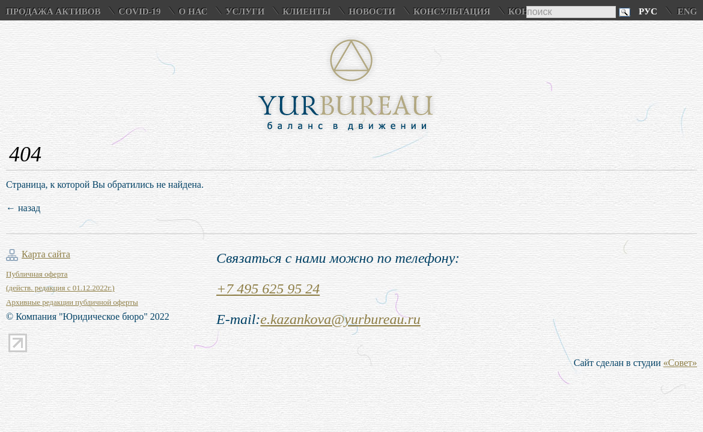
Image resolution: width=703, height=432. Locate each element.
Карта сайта (46, 254)
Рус (648, 11)
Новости (371, 11)
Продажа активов (53, 11)
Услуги (244, 11)
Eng (687, 11)
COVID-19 (139, 11)
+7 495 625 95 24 (268, 288)
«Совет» (680, 363)
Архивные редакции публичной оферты (72, 302)
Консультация (451, 11)
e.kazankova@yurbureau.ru (340, 319)
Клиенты (306, 11)
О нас (192, 11)
